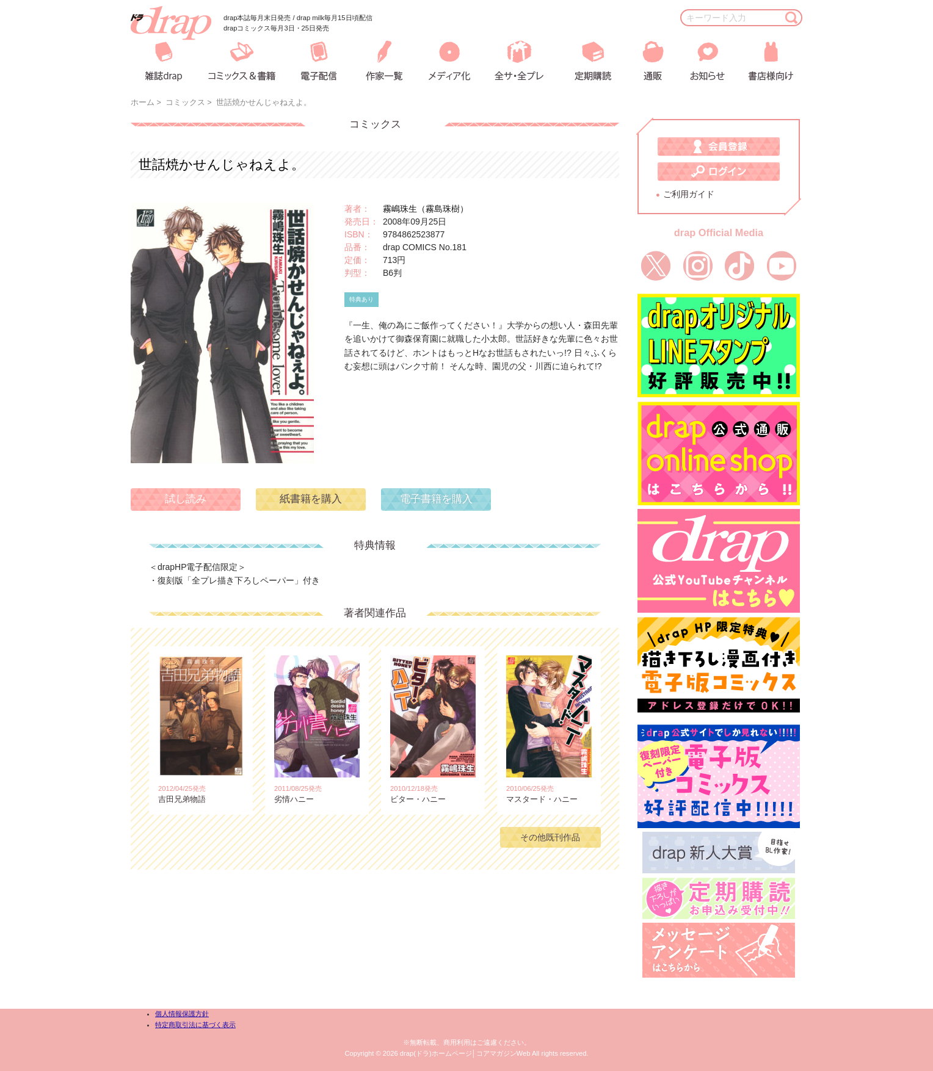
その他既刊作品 (550, 837)
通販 (644, 60)
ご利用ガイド (688, 194)
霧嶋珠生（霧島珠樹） (425, 209)
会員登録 (719, 146)
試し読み (185, 499)
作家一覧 (382, 60)
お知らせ (698, 60)
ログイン (719, 171)
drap (171, 23)
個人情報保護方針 (182, 1013)
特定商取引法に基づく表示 (195, 1024)
